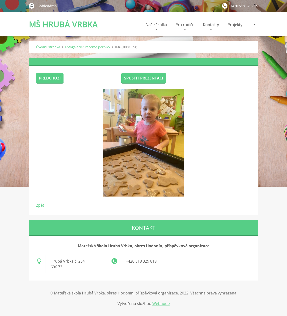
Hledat (32, 5)
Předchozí (50, 78)
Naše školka (156, 26)
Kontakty (211, 26)
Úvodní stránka (48, 47)
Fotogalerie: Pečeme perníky (87, 47)
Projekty (235, 24)
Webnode (161, 303)
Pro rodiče (185, 26)
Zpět (40, 205)
